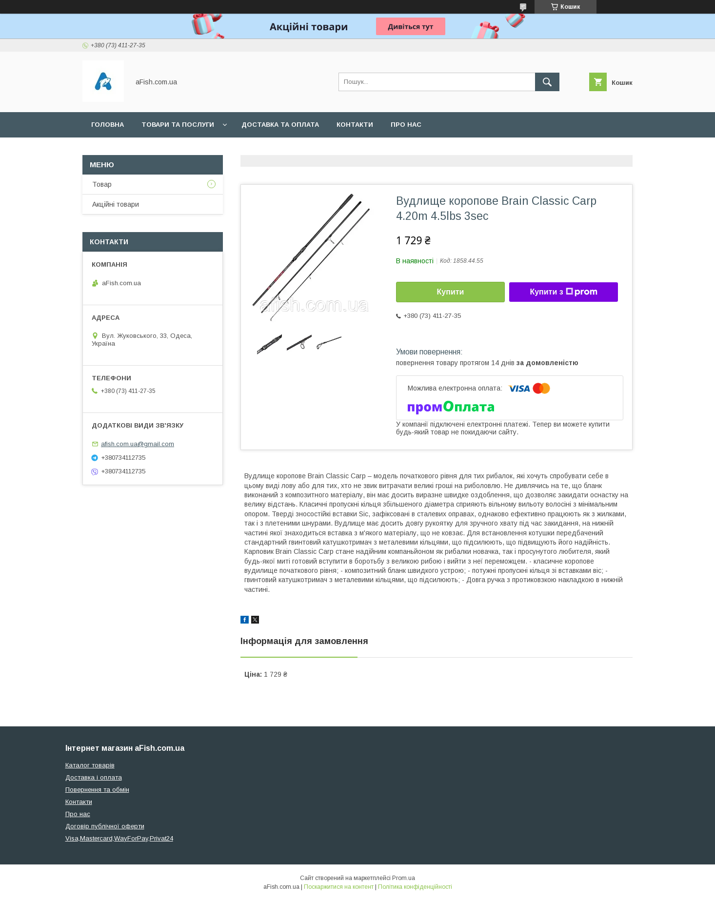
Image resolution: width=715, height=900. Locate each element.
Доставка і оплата (93, 777)
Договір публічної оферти (104, 826)
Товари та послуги (177, 124)
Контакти (355, 124)
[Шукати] (547, 82)
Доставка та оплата (280, 124)
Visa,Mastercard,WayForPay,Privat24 (119, 838)
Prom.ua (403, 878)
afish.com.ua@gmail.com (137, 444)
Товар (102, 184)
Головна (107, 124)
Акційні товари (115, 204)
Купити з (563, 292)
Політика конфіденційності (415, 886)
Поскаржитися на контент (339, 886)
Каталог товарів (90, 765)
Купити (450, 292)
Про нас (406, 124)
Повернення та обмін (97, 789)
